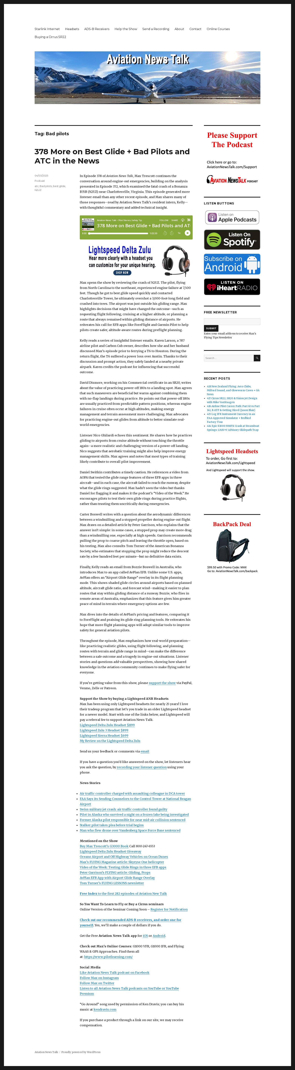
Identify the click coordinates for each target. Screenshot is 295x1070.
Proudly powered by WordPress (80, 1052)
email (145, 751)
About (179, 29)
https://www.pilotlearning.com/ (108, 957)
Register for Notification (169, 909)
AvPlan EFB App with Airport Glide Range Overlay (117, 878)
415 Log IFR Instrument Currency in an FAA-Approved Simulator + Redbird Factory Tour (231, 418)
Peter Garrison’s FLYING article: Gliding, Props (115, 872)
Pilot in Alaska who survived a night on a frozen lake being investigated (134, 814)
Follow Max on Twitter (97, 983)
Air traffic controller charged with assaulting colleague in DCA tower (132, 793)
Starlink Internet (47, 29)
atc (37, 186)
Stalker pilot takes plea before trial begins (112, 825)
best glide (59, 186)
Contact (195, 29)
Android (159, 936)
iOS (145, 936)
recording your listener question (142, 767)
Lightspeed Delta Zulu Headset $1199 (107, 725)
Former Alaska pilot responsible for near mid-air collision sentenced (132, 820)
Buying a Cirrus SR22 (50, 37)
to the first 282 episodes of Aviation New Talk (123, 893)
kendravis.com (105, 1009)
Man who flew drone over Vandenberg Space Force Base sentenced (130, 830)
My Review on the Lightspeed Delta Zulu (110, 741)
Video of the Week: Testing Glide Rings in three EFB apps (123, 867)
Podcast (40, 180)
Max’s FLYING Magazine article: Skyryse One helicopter (122, 862)
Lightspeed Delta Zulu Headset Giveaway (110, 851)
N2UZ (38, 190)
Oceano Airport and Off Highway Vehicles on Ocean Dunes (124, 857)
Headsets (72, 29)
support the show (162, 683)
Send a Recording (155, 29)
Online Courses (218, 29)
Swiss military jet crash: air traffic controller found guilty (123, 809)
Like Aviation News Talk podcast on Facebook (114, 972)
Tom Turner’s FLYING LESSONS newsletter (112, 883)
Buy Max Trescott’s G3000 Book (104, 846)
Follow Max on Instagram (99, 978)
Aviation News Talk (46, 1052)
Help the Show (126, 29)
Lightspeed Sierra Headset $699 (104, 735)
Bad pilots (46, 186)
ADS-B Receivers (96, 29)
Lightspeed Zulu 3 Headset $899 (104, 730)
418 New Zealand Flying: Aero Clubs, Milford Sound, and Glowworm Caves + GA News (233, 390)
